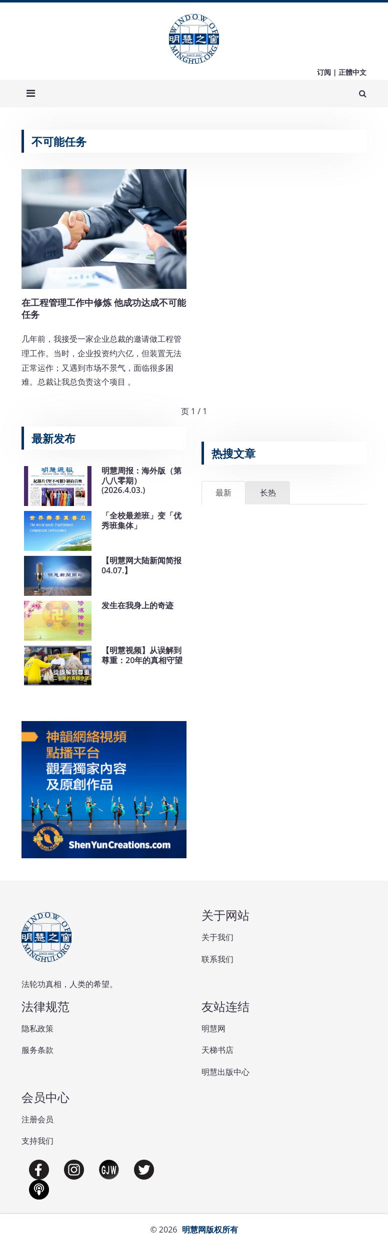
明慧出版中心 (226, 1071)
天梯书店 (218, 1049)
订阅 (324, 72)
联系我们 (218, 959)
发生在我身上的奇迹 (138, 605)
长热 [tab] (268, 492)
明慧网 (214, 1028)
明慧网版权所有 (210, 1229)
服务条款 (38, 1049)
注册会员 (38, 1119)
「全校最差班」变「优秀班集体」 (142, 520)
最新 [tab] (224, 492)
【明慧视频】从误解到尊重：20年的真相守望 (142, 655)
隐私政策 (38, 1028)
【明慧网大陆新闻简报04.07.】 (142, 565)
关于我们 (218, 937)
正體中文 (352, 72)
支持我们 (38, 1140)
